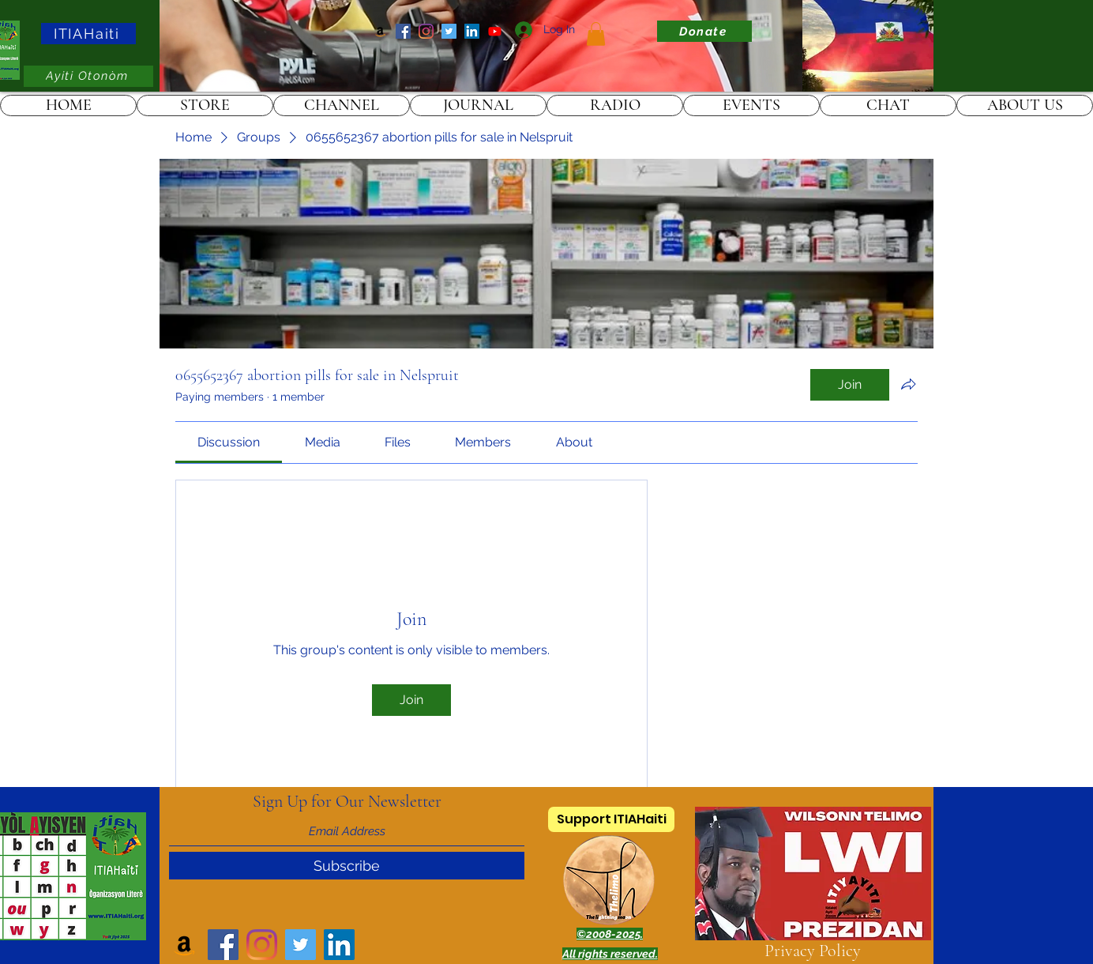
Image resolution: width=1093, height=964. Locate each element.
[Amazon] (380, 31)
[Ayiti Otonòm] (88, 76)
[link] (596, 34)
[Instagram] (426, 31)
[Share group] (908, 384)
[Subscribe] (346, 865)
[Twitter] (448, 31)
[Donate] (704, 31)
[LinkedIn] (471, 31)
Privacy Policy (812, 950)
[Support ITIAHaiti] (611, 819)
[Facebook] (403, 31)
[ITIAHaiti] (88, 33)
